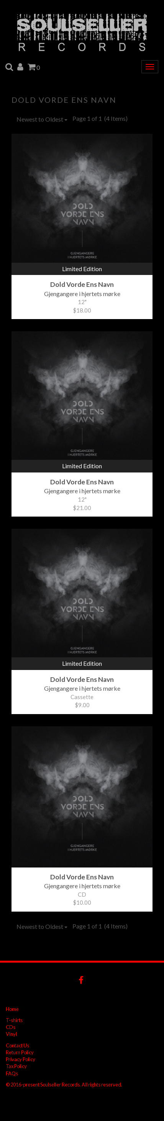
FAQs (12, 1073)
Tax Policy (16, 1066)
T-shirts (14, 1020)
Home (12, 1009)
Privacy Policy (20, 1059)
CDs (10, 1027)
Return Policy (20, 1052)
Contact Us (17, 1045)
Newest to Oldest (41, 119)
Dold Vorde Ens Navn (63, 99)
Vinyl (11, 1034)
